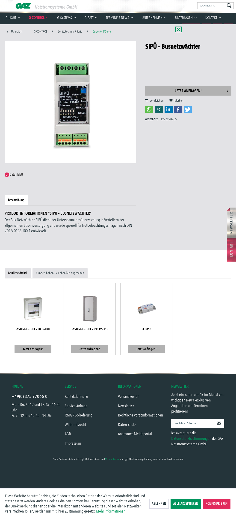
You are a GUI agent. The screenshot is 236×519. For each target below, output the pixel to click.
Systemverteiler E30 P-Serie (90, 329)
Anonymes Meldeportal (135, 434)
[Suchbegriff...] (215, 5)
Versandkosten (128, 397)
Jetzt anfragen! (202, 90)
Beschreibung (16, 200)
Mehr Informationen (110, 511)
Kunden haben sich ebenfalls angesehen (60, 273)
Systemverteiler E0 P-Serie (33, 329)
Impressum (73, 443)
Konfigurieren (217, 503)
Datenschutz (127, 425)
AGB (68, 434)
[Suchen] (229, 6)
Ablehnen (159, 503)
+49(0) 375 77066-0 (29, 397)
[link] (118, 475)
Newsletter (126, 406)
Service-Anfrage (76, 406)
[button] (149, 109)
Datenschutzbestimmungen (191, 439)
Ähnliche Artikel (17, 273)
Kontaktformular (76, 397)
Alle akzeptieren (185, 503)
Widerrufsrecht (75, 425)
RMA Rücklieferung (78, 415)
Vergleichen (154, 100)
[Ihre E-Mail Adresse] (192, 423)
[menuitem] (215, 6)
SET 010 (146, 329)
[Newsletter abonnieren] (219, 423)
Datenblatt (16, 175)
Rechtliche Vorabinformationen (140, 415)
